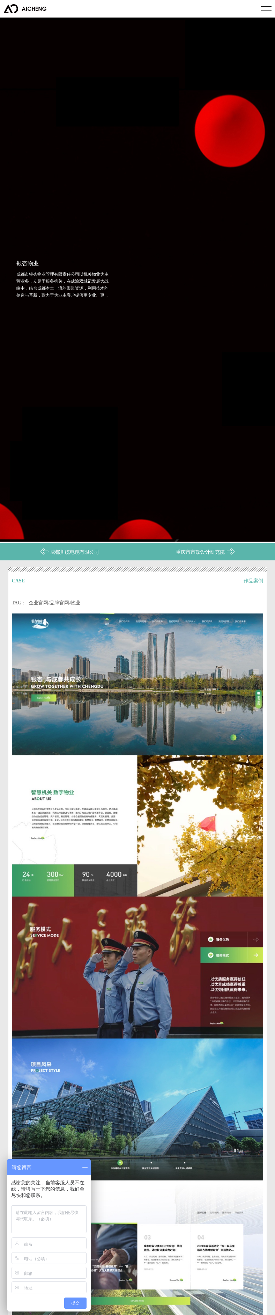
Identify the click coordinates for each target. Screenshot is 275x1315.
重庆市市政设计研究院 (205, 548)
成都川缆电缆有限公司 (69, 548)
